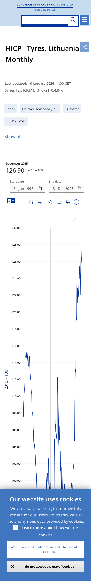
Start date (17, 182)
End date (55, 182)
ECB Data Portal (45, 9)
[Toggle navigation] (84, 20)
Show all (13, 136)
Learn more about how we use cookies (50, 531)
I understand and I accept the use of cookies (48, 549)
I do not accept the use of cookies (49, 566)
